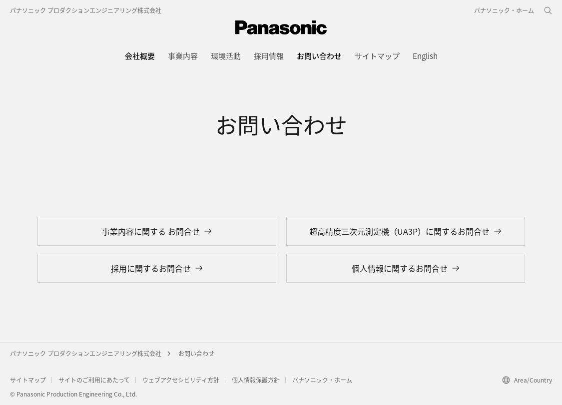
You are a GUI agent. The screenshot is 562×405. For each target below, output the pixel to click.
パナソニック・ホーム (322, 380)
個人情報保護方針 (256, 380)
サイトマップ (28, 380)
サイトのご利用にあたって (94, 380)
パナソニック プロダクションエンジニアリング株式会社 (85, 10)
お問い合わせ (196, 353)
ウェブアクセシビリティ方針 (180, 380)
